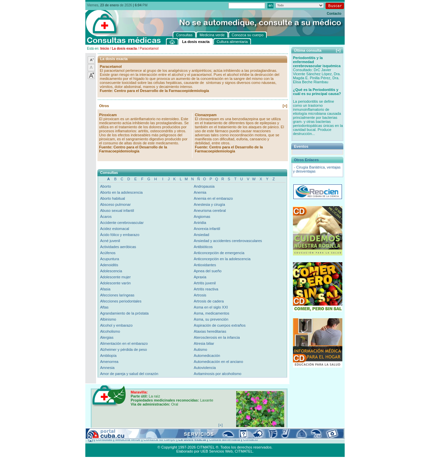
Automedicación (207, 356)
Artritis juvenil (205, 283)
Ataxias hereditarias (210, 331)
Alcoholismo (110, 331)
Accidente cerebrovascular (122, 223)
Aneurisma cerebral (210, 210)
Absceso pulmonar (115, 204)
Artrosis (200, 295)
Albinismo (108, 319)
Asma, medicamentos (211, 313)
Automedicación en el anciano (218, 362)
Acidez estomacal (114, 229)
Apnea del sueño (208, 271)
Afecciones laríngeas (117, 295)
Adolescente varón (115, 283)
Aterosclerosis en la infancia (217, 337)
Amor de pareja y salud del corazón (129, 374)
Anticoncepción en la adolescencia (222, 259)
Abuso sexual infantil (117, 210)
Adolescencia (111, 271)
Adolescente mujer (115, 277)
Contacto (334, 13)
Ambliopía (108, 356)
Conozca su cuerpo (159, 439)
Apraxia (200, 277)
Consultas (104, 439)
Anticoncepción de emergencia (219, 253)
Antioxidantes (205, 265)
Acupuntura (109, 259)
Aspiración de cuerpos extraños (220, 325)
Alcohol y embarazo (116, 325)
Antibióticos (203, 247)
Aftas (104, 307)
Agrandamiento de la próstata (124, 313)
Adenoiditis (109, 265)
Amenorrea (109, 362)
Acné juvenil (110, 241)
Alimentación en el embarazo (124, 343)
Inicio (104, 48)
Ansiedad (201, 235)
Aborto (105, 186)
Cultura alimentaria (224, 439)
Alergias (107, 337)
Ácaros (106, 217)
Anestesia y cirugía (209, 204)
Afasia (105, 289)
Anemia (200, 192)
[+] (285, 106)
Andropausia (204, 186)
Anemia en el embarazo (213, 198)
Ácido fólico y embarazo (119, 235)
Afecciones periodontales (120, 301)
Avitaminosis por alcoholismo (218, 374)
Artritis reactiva (206, 289)
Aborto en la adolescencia (121, 192)
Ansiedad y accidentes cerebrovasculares (228, 241)
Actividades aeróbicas (118, 247)
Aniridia (200, 223)
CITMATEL (244, 451)
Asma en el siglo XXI (211, 307)
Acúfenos (108, 253)
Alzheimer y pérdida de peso (123, 349)
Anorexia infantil (207, 229)
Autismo (200, 349)
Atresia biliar (204, 343)
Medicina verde (127, 439)
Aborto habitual (112, 198)
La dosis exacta (124, 48)
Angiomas (202, 217)
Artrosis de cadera (209, 301)
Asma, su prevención (211, 319)
